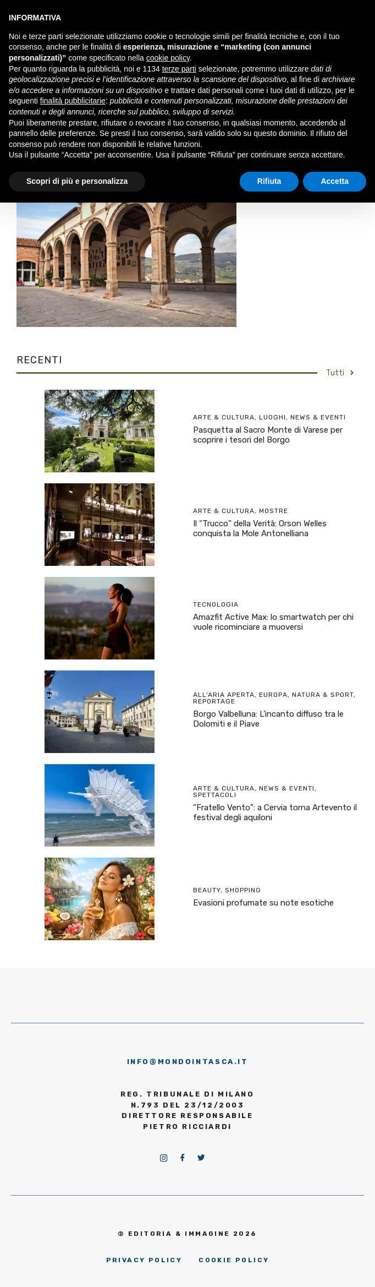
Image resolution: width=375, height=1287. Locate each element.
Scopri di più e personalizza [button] (77, 181)
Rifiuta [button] (269, 181)
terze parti (179, 68)
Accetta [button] (335, 181)
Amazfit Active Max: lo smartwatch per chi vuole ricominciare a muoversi (273, 622)
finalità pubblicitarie (73, 100)
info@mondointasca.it (188, 1061)
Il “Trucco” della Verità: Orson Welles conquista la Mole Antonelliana (260, 528)
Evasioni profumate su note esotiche (263, 903)
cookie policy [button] (168, 57)
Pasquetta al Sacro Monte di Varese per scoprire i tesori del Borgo (268, 435)
